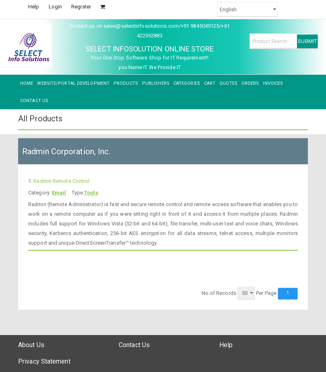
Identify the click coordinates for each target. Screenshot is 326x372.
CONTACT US (34, 100)
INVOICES (273, 83)
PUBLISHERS (155, 83)
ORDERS (250, 83)
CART (209, 83)
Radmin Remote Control (61, 181)
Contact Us (134, 345)
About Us (31, 345)
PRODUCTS (125, 83)
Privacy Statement (44, 361)
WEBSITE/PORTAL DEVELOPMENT (73, 83)
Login (55, 7)
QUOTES (228, 83)
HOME (26, 83)
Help (33, 7)
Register (81, 7)
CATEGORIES (186, 83)
